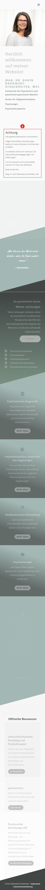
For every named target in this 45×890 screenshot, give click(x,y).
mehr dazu (23, 430)
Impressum (35, 884)
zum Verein (15, 808)
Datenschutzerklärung (23, 887)
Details (30, 339)
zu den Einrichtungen (21, 864)
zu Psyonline (16, 772)
